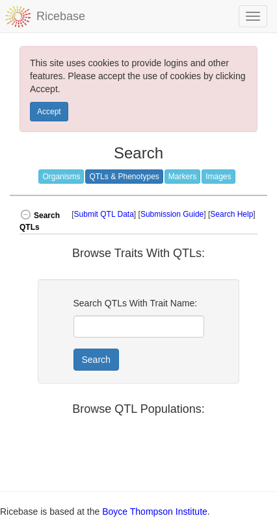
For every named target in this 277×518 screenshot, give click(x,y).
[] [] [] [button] (164, 214)
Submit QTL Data (104, 214)
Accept (49, 111)
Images (218, 176)
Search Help (231, 214)
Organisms (61, 176)
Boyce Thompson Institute (154, 511)
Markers (182, 176)
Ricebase (60, 16)
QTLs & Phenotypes (124, 176)
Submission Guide (172, 214)
